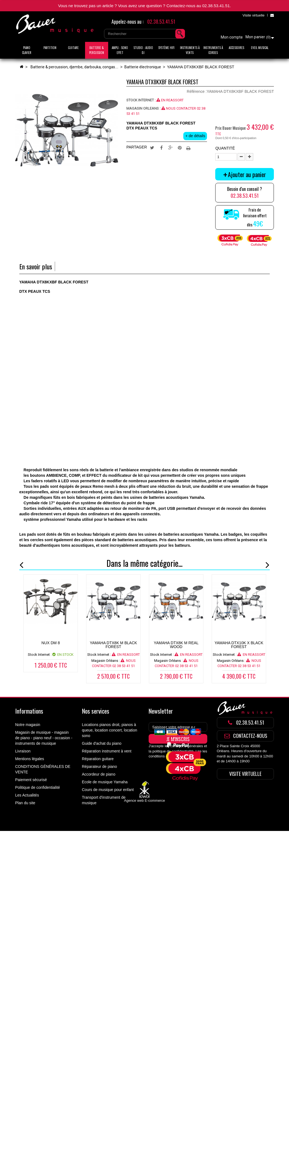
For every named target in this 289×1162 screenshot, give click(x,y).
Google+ (170, 147)
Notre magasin (27, 724)
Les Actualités (27, 795)
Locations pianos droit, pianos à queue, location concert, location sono (109, 730)
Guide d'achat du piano (102, 743)
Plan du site (25, 803)
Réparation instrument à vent (107, 751)
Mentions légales (29, 759)
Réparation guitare (98, 759)
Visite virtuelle (253, 15)
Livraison (23, 751)
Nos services (95, 710)
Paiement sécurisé (31, 780)
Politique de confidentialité (37, 787)
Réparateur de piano (99, 766)
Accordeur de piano (98, 774)
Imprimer (189, 147)
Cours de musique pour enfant (108, 789)
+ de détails (195, 136)
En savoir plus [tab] (35, 266)
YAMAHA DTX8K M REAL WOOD (176, 645)
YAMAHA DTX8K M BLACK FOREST (113, 645)
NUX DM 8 (51, 643)
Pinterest (179, 147)
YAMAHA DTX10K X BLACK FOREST (238, 645)
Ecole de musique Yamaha (105, 782)
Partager (161, 147)
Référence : (197, 91)
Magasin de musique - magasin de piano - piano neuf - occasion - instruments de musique (43, 738)
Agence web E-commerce (144, 835)
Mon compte (232, 37)
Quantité (225, 148)
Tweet (152, 147)
